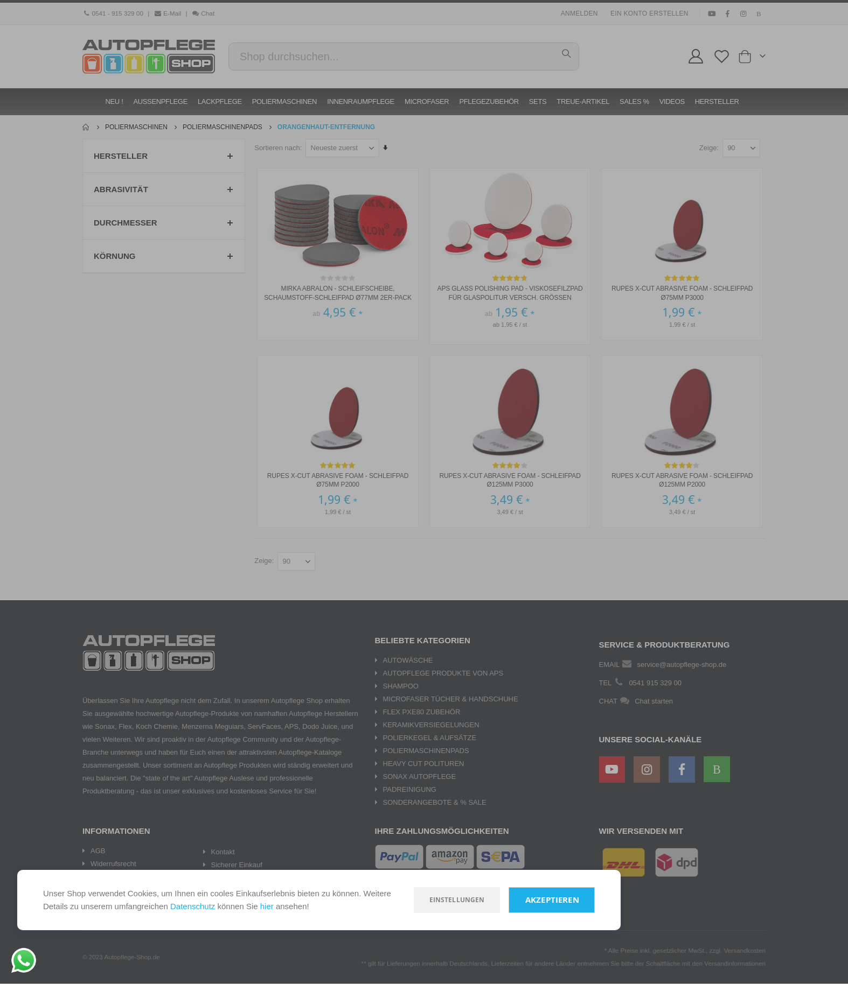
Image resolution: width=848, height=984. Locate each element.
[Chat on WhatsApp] (24, 960)
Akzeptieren (552, 899)
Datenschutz (192, 906)
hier (267, 906)
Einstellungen (457, 899)
